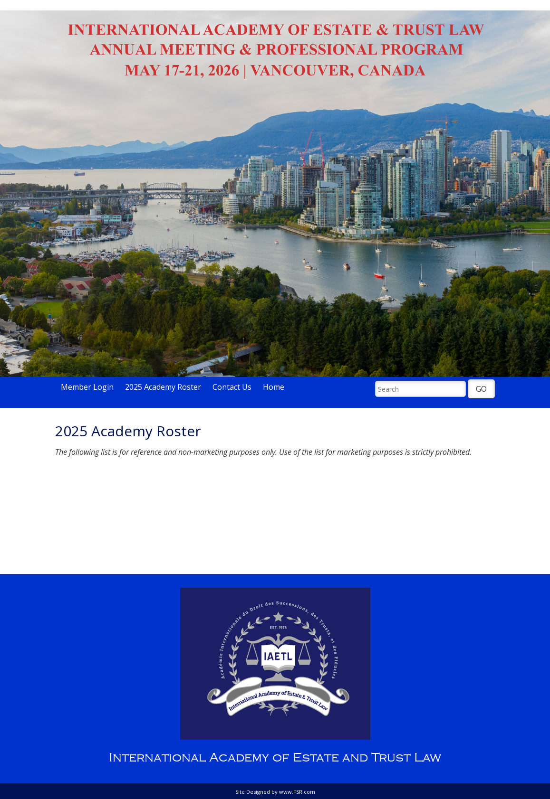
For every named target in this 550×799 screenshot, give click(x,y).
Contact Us (231, 387)
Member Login (87, 387)
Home (273, 387)
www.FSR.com (297, 791)
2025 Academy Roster (163, 387)
